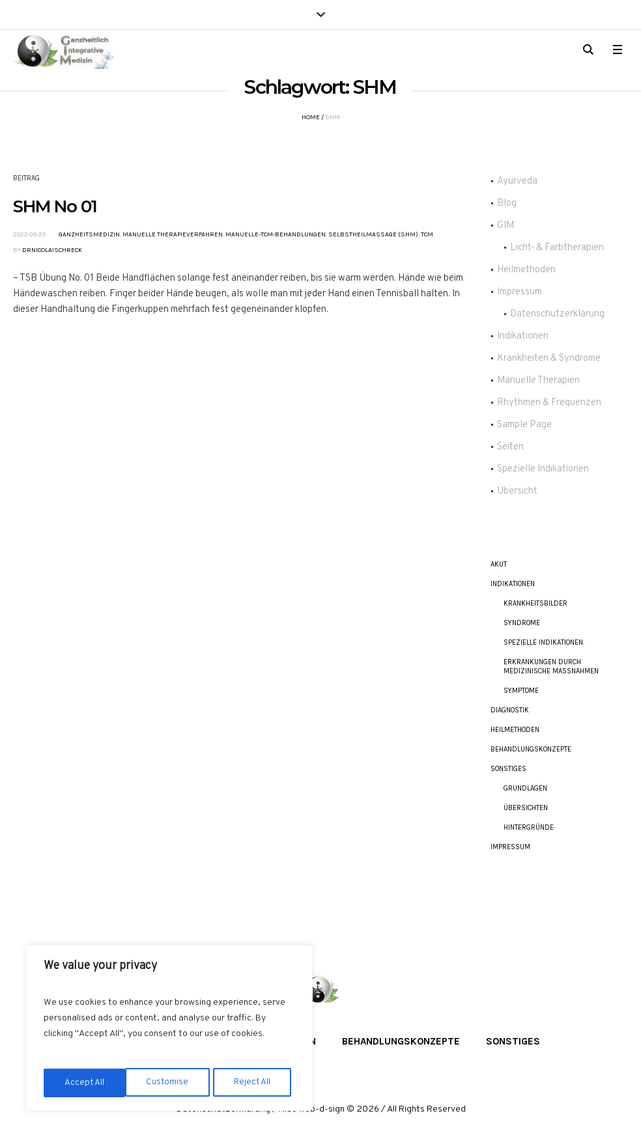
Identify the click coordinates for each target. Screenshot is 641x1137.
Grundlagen (525, 788)
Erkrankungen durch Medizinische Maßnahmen (551, 666)
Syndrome (522, 623)
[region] (169, 1029)
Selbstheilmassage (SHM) (373, 234)
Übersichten (526, 808)
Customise (85, 1082)
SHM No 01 (55, 206)
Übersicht (517, 491)
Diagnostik (510, 710)
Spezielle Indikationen (543, 469)
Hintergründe (529, 827)
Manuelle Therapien (538, 380)
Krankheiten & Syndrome (549, 358)
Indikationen (522, 336)
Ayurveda (517, 181)
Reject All (171, 1082)
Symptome (521, 690)
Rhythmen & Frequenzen (549, 403)
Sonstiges (508, 769)
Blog (507, 203)
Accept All (255, 1082)
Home (311, 117)
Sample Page (524, 425)
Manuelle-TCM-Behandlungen (275, 234)
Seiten (510, 447)
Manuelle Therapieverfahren (172, 234)
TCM (427, 234)
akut (499, 564)
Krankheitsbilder (535, 603)
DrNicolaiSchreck (52, 250)
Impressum (519, 292)
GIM (505, 225)
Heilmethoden (526, 270)
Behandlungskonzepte (531, 749)
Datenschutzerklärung (557, 314)
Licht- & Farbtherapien (557, 248)
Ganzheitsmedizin (89, 234)
